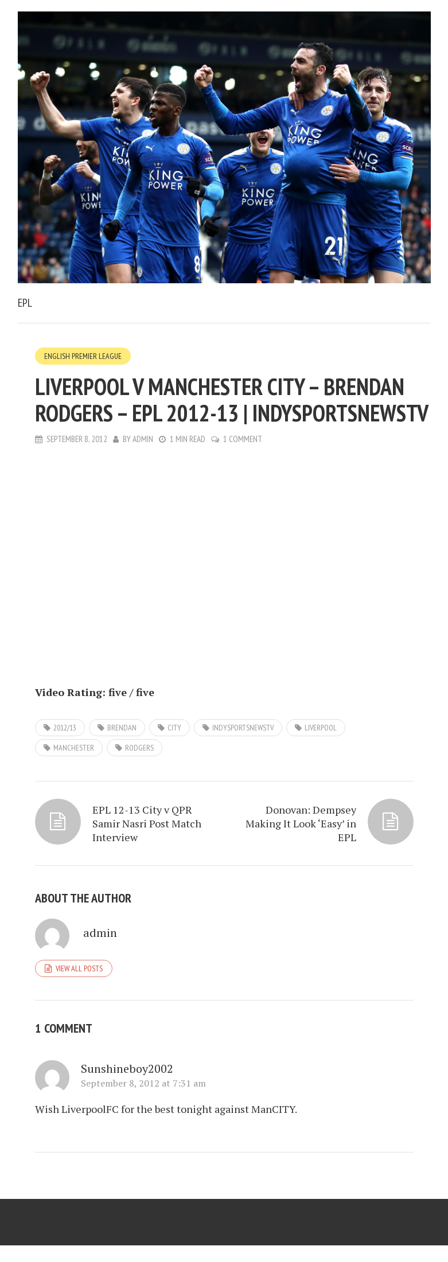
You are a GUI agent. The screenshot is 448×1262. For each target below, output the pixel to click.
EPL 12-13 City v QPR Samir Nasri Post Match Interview (146, 823)
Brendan (122, 727)
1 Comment (242, 438)
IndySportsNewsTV (243, 727)
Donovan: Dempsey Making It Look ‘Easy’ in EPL (301, 823)
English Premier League (83, 356)
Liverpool (321, 727)
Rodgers (139, 748)
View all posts (79, 968)
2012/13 (64, 727)
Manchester (73, 748)
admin (143, 438)
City (174, 727)
